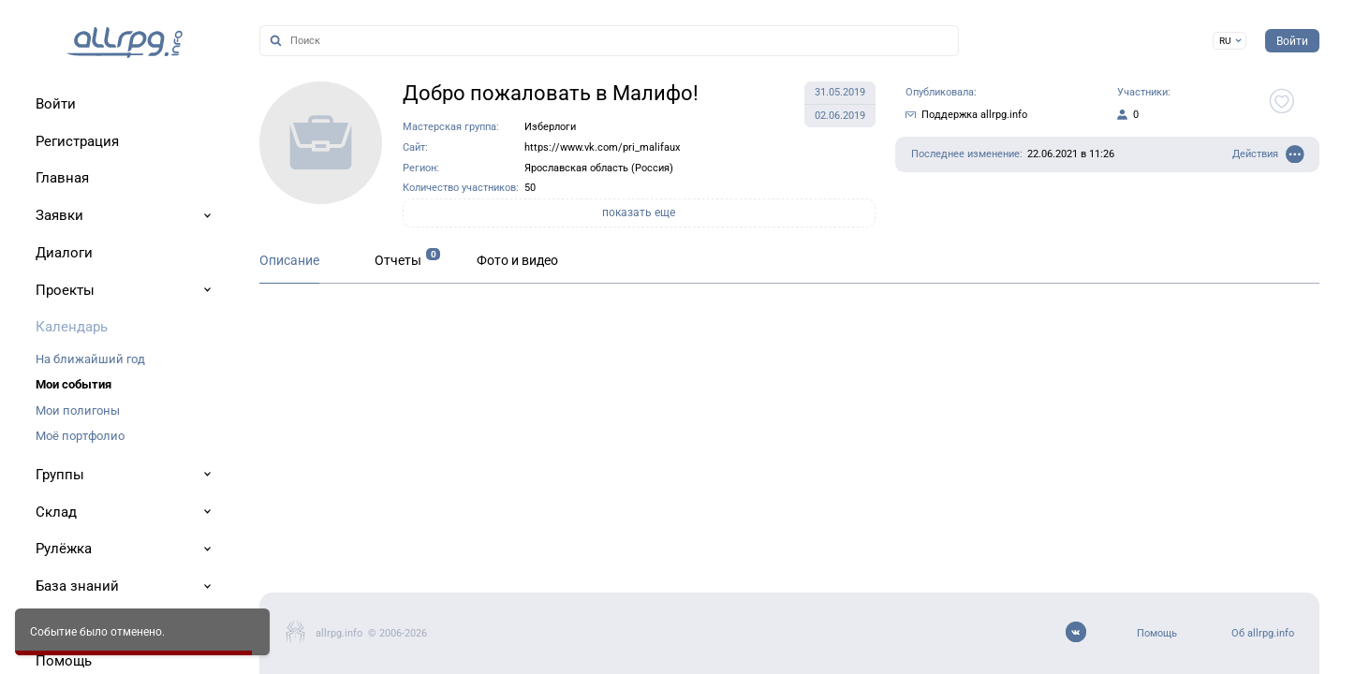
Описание (289, 261)
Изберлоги (550, 127)
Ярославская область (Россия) (598, 168)
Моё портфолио (80, 436)
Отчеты (398, 261)
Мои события (73, 384)
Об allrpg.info (1262, 633)
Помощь (1157, 633)
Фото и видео (517, 261)
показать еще (638, 212)
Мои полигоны (78, 410)
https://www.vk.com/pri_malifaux (602, 147)
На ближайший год (90, 359)
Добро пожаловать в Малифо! (551, 93)
